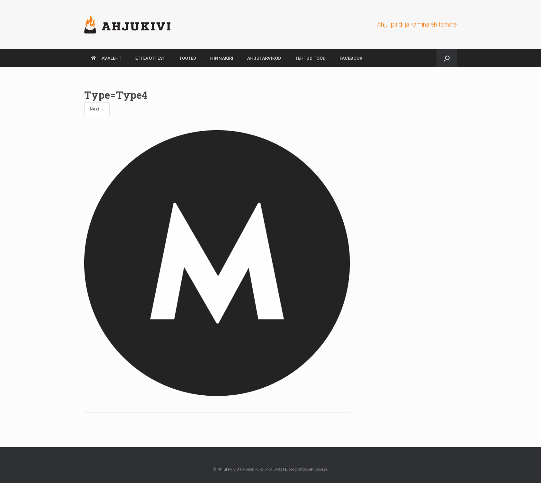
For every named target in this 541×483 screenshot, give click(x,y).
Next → (97, 109)
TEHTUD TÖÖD (310, 58)
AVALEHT (106, 58)
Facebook (351, 58)
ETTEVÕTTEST (150, 58)
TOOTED (187, 58)
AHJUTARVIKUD (264, 58)
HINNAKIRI (221, 58)
